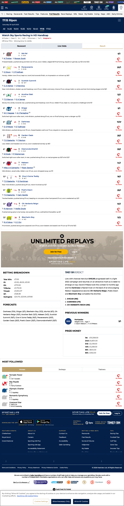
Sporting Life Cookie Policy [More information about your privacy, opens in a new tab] (27, 497)
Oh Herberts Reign (30, 203)
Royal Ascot (6, 437)
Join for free (104, 413)
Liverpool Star (15, 402)
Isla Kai (24, 53)
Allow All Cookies (81, 503)
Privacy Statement (34, 473)
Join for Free (55, 252)
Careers (30, 437)
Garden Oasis (27, 135)
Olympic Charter (16, 389)
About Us (31, 433)
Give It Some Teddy (30, 176)
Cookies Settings (41, 503)
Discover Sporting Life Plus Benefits (62, 258)
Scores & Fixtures (88, 441)
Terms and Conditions (9, 473)
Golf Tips (113, 441)
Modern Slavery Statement (37, 452)
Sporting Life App (34, 445)
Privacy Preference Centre (50, 473)
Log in (74, 252)
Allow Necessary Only (61, 503)
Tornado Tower (15, 375)
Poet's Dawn (26, 190)
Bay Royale (14, 382)
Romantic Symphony (18, 395)
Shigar (24, 108)
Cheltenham (6, 433)
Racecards (85, 433)
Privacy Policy (21, 473)
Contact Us (63, 433)
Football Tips (115, 437)
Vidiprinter (85, 445)
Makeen (24, 163)
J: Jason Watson (80, 324)
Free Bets (85, 452)
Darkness (25, 122)
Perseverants (27, 67)
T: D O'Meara (92, 324)
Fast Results (86, 437)
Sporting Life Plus (34, 441)
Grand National (7, 441)
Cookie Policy (64, 473)
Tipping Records (116, 452)
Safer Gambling (64, 445)
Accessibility (63, 441)
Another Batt (27, 94)
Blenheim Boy (28, 217)
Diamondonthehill (29, 149)
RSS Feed (31, 456)
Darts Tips (113, 445)
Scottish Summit (28, 81)
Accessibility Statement (36, 448)
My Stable (85, 448)
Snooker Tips (115, 448)
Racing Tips (114, 433)
